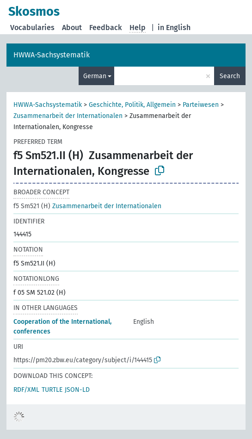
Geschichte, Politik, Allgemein (132, 105)
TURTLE (52, 390)
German (94, 76)
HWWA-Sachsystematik (51, 54)
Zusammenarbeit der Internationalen (68, 116)
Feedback (105, 27)
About (72, 27)
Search (230, 76)
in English (174, 27)
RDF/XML (26, 390)
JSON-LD (77, 390)
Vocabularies (32, 27)
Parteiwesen (201, 105)
